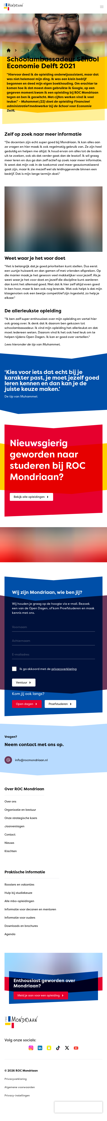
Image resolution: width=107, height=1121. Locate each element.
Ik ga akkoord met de (48, 669)
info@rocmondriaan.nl (26, 760)
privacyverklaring (64, 669)
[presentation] (78, 1107)
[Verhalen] (22, 50)
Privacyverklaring (16, 1079)
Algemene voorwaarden (20, 1087)
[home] (13, 7)
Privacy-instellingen (17, 1095)
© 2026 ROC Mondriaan (21, 1071)
